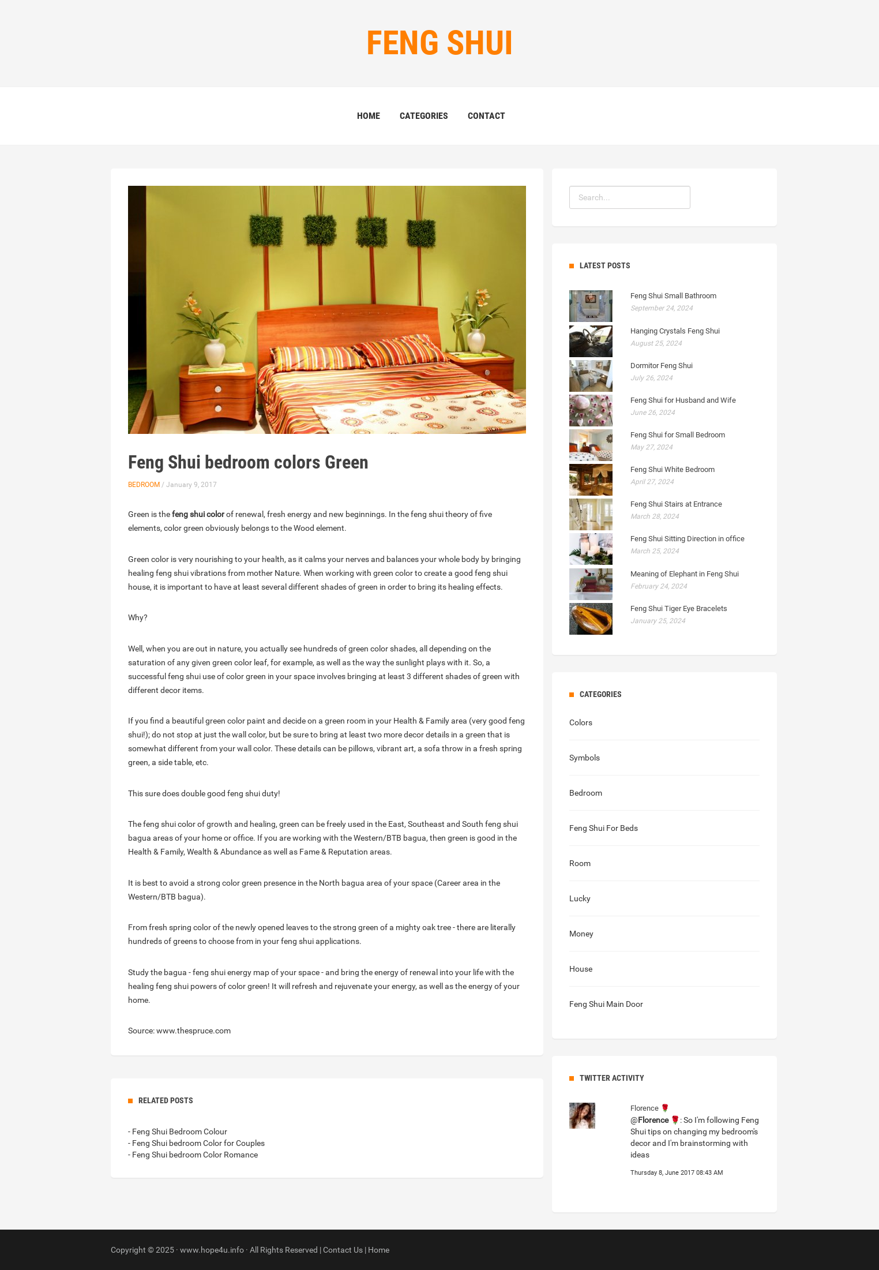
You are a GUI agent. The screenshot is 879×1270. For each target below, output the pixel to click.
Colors (580, 722)
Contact (486, 115)
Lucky (580, 898)
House (580, 968)
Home (368, 115)
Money (581, 933)
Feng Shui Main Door (606, 1004)
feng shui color (198, 514)
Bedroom (144, 485)
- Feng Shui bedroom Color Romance (193, 1154)
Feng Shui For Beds (603, 828)
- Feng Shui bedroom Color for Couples (196, 1143)
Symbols (584, 757)
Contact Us (343, 1249)
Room (580, 863)
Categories (424, 115)
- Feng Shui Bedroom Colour (177, 1131)
